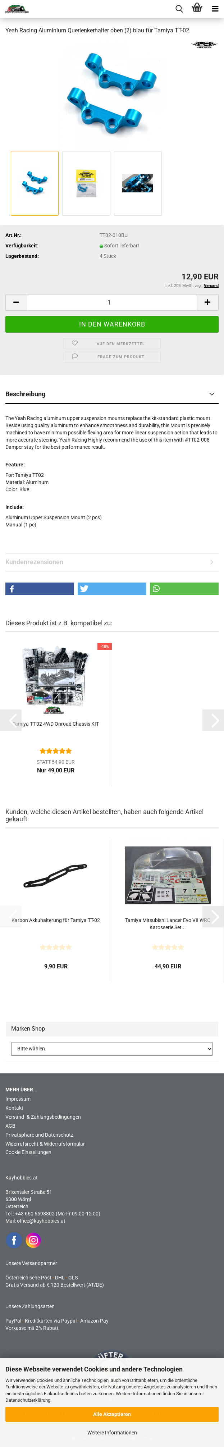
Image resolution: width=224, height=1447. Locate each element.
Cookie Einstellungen (28, 1152)
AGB (10, 1126)
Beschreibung (25, 394)
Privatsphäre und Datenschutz (39, 1135)
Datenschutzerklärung (27, 1400)
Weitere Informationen (112, 1432)
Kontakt (14, 1108)
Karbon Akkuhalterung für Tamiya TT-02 (56, 920)
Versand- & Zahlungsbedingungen (43, 1117)
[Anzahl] (112, 302)
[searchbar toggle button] (179, 9)
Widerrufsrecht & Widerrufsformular (45, 1144)
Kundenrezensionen (34, 562)
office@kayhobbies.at (41, 1221)
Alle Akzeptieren (112, 1414)
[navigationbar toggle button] (215, 9)
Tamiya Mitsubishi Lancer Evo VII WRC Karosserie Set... (167, 923)
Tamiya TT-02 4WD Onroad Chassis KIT (56, 724)
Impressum (18, 1099)
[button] (16, 302)
